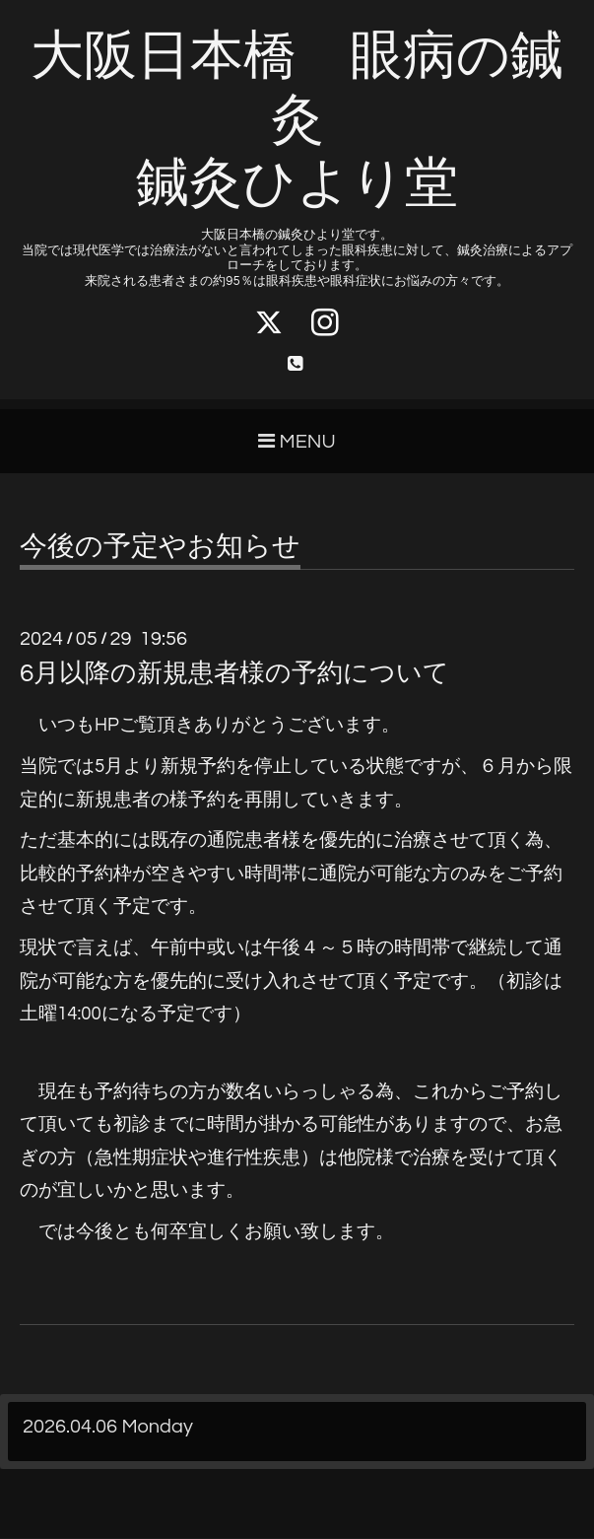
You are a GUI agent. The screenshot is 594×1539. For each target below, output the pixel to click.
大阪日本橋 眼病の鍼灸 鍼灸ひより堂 (297, 121)
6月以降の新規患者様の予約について (234, 674)
